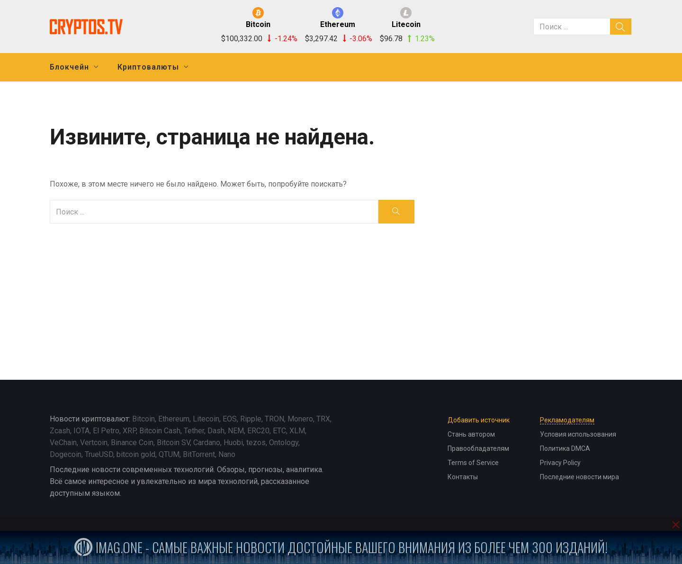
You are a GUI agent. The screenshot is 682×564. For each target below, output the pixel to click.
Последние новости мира (579, 477)
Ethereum (173, 418)
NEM (236, 430)
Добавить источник (479, 420)
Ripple (250, 418)
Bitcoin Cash (159, 430)
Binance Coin (132, 442)
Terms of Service (473, 462)
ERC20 (258, 430)
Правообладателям (478, 448)
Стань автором (471, 434)
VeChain (63, 442)
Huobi (233, 442)
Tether (194, 430)
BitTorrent (199, 454)
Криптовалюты (148, 67)
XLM (297, 430)
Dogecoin (65, 454)
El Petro (106, 430)
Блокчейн (69, 67)
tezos (256, 442)
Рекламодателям (567, 420)
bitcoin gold (136, 454)
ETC (279, 430)
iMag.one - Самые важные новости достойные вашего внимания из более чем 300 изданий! (341, 547)
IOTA (81, 430)
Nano (226, 454)
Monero (300, 418)
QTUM (169, 454)
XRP (129, 430)
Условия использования (578, 434)
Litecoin (206, 418)
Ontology (283, 442)
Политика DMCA (565, 448)
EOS (230, 418)
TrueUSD (99, 454)
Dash (215, 430)
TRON (274, 418)
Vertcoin (94, 442)
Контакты (463, 477)
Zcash (60, 430)
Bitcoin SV (173, 442)
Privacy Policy (560, 462)
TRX (323, 418)
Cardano (206, 442)
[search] (621, 26)
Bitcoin (143, 418)
